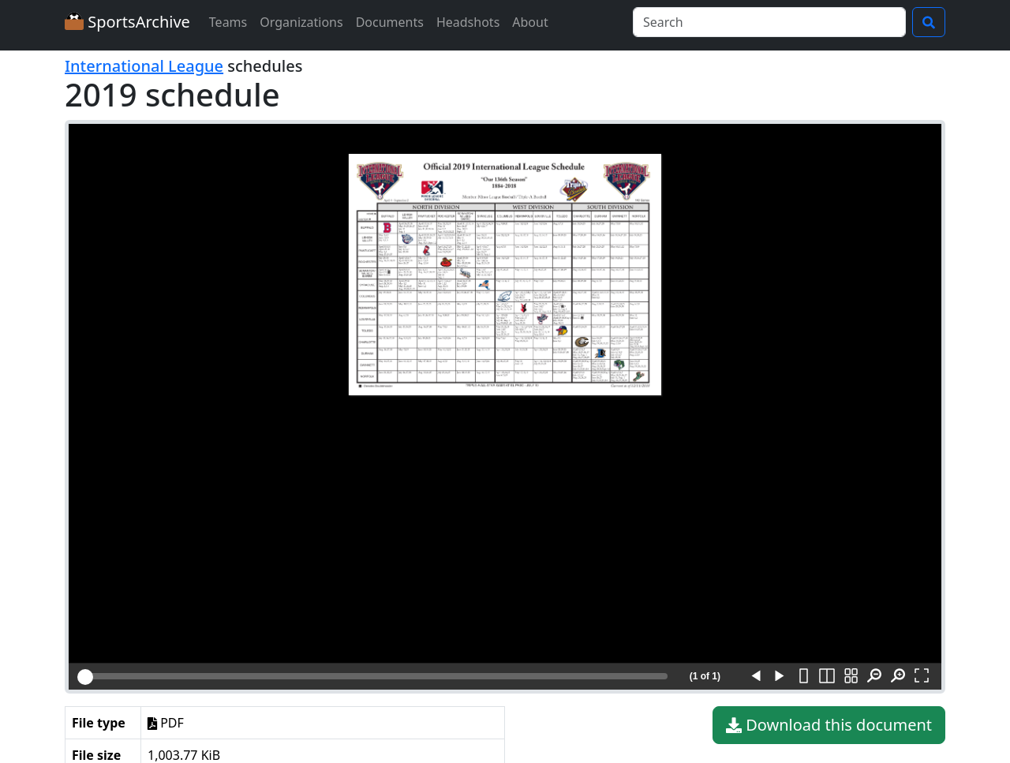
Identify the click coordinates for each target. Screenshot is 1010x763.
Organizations (301, 22)
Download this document (829, 725)
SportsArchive (127, 21)
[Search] (769, 22)
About (530, 22)
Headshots (467, 22)
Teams (228, 22)
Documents (390, 22)
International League (144, 66)
